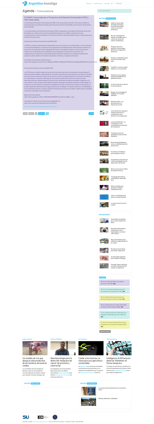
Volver (91, 113)
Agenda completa (105, 331)
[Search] (123, 3)
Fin (47, 113)
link (114, 283)
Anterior (31, 113)
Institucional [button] (98, 3)
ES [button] (112, 3)
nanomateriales (64, 373)
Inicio (25, 113)
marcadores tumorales (63, 375)
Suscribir (107, 3)
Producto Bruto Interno (87, 372)
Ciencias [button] (89, 3)
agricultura (83, 366)
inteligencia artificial (120, 370)
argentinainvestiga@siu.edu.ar (40, 421)
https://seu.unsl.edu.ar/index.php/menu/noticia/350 (40, 106)
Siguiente (41, 113)
